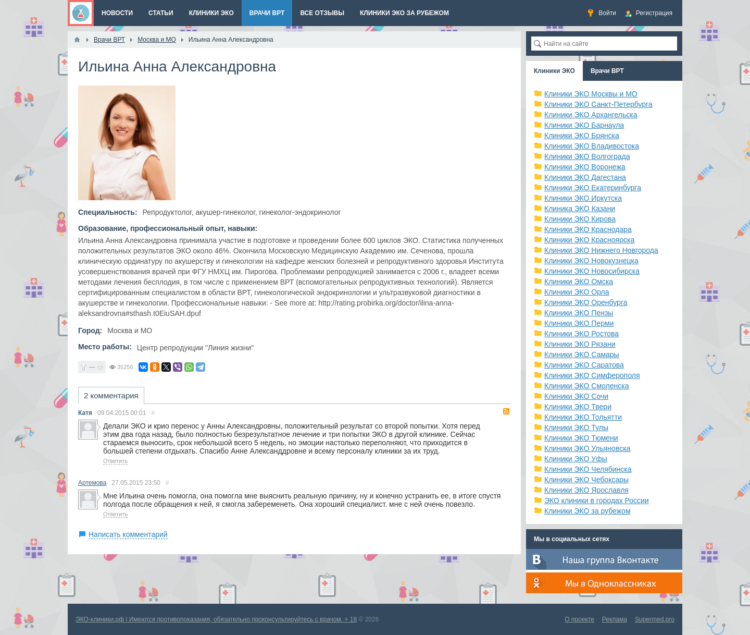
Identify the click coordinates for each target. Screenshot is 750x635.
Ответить (115, 461)
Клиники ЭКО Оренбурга (586, 302)
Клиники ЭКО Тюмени (581, 438)
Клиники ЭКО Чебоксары (586, 479)
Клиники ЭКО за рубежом (587, 511)
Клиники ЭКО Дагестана (585, 177)
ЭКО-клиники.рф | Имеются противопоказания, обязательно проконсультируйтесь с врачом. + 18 (216, 619)
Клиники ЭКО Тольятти (583, 417)
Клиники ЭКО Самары (581, 354)
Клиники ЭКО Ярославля (586, 490)
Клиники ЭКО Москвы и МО (591, 94)
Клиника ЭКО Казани (579, 208)
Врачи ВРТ (607, 71)
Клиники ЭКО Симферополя (592, 375)
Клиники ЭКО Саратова (584, 365)
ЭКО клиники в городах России (596, 500)
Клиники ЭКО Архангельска (591, 115)
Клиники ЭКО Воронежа (585, 167)
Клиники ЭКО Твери (577, 406)
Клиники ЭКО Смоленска (586, 386)
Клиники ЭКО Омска (578, 281)
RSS (506, 411)
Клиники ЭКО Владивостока (591, 146)
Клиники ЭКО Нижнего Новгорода (601, 250)
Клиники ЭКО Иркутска (583, 198)
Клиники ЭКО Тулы (576, 427)
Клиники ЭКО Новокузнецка (591, 261)
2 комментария (111, 395)
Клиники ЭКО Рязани (580, 344)
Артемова (92, 482)
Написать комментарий (128, 534)
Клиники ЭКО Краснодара (588, 229)
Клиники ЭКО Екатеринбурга (592, 188)
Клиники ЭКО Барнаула (584, 125)
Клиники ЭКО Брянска (581, 135)
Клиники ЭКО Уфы (575, 459)
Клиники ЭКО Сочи (576, 396)
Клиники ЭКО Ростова (581, 333)
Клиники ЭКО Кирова (580, 219)
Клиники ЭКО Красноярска (589, 240)
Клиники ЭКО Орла (576, 292)
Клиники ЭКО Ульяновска (587, 448)
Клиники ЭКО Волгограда (587, 156)
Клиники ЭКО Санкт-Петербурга (598, 104)
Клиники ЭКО (554, 71)
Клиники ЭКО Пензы (578, 313)
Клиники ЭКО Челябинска (588, 469)
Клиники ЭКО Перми (579, 323)
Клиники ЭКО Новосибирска (592, 271)
